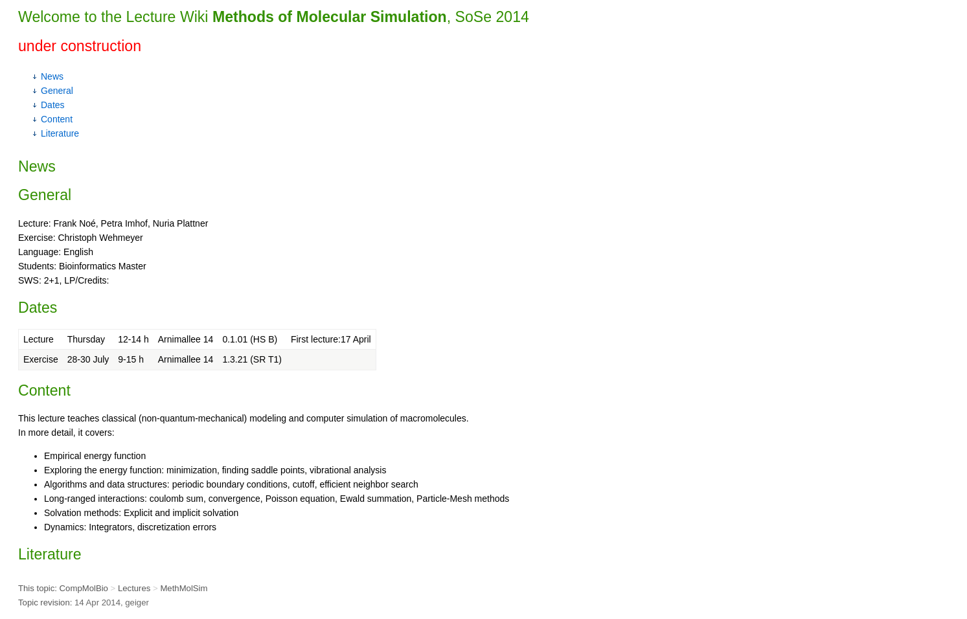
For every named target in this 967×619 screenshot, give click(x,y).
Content (57, 119)
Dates (53, 105)
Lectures (134, 588)
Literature (60, 133)
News (52, 76)
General (57, 90)
